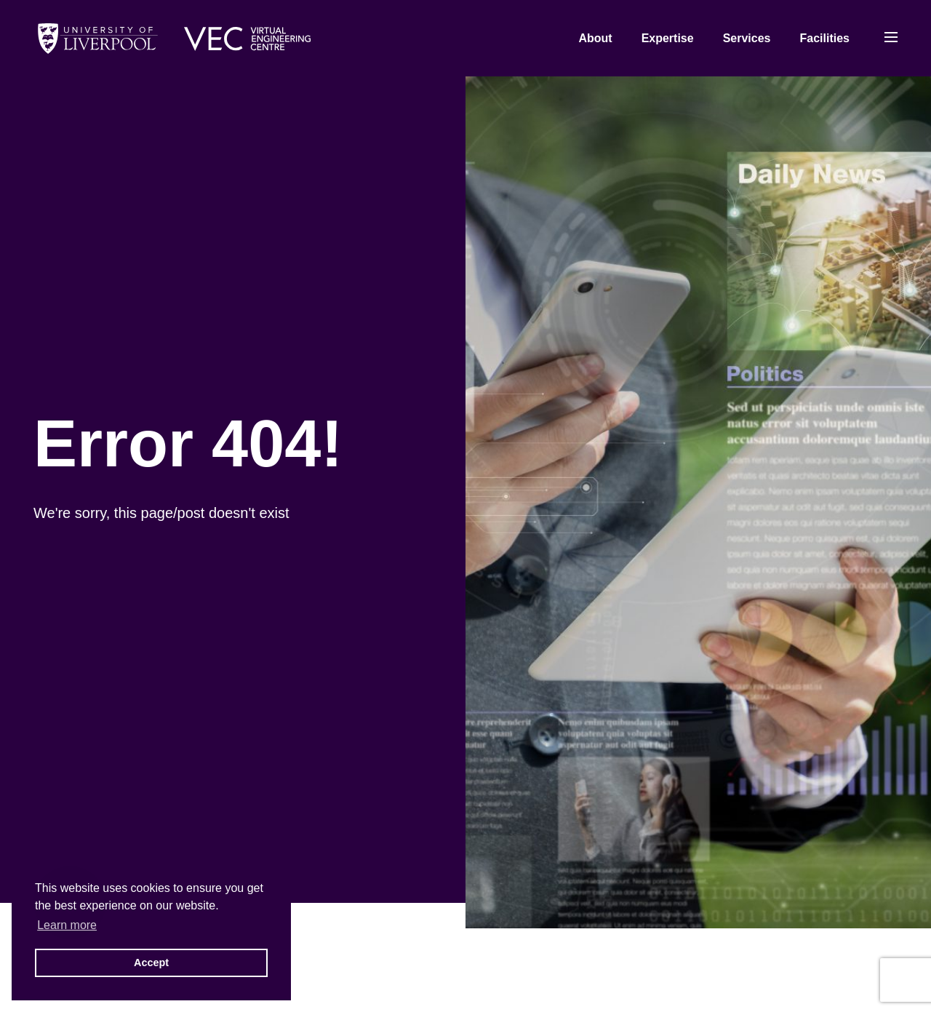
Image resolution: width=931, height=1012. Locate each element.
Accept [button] (151, 962)
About (595, 38)
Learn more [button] (67, 925)
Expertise (668, 38)
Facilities (825, 38)
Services (747, 38)
